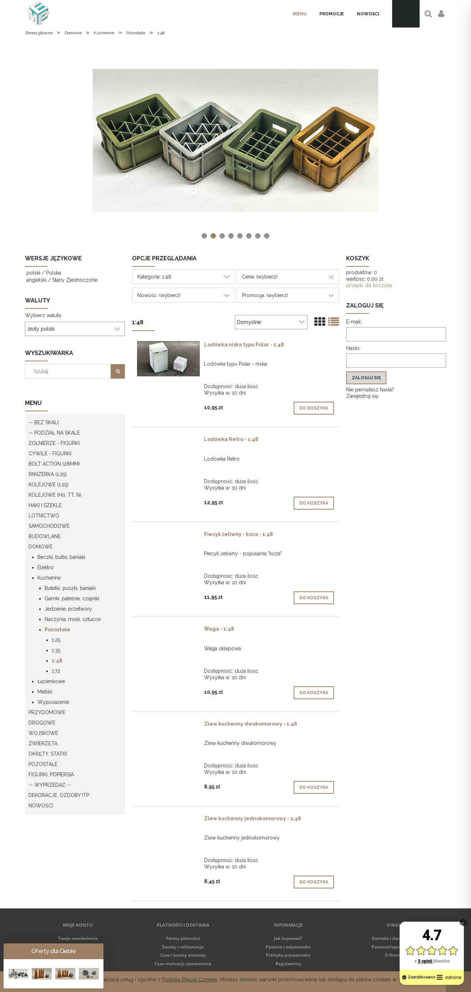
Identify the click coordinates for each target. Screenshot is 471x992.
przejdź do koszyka (369, 285)
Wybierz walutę (43, 315)
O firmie (393, 955)
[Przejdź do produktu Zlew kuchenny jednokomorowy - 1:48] (168, 820)
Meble (44, 692)
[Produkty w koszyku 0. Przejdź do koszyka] (406, 13)
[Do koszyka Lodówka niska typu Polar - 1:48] (314, 408)
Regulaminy (288, 964)
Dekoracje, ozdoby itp (59, 795)
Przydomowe (47, 712)
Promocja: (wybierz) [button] (265, 295)
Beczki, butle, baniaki (61, 557)
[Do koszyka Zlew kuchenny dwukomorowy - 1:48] (314, 787)
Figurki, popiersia (51, 774)
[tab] (204, 236)
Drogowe (42, 723)
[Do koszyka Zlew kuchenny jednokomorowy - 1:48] (314, 882)
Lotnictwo (44, 515)
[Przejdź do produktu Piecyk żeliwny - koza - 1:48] (168, 536)
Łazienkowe (51, 681)
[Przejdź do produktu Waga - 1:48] (168, 630)
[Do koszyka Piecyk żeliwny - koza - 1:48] (314, 597)
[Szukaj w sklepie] (69, 371)
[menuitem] (299, 14)
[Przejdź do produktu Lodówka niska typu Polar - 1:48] (168, 358)
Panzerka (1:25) (48, 474)
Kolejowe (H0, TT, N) (55, 495)
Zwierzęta (43, 743)
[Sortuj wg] (271, 322)
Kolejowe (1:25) (49, 484)
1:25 (56, 640)
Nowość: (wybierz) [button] (159, 295)
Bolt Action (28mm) (54, 464)
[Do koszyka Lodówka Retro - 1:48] (314, 503)
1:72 (56, 671)
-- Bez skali (44, 422)
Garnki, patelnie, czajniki (72, 598)
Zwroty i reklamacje (183, 947)
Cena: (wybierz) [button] (260, 277)
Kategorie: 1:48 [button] (154, 277)
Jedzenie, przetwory (68, 609)
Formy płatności (183, 938)
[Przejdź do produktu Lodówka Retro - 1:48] (168, 441)
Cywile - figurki (50, 453)
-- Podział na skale (54, 433)
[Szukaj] (118, 371)
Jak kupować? (288, 938)
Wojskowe (43, 733)
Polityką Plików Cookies (189, 979)
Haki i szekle (45, 505)
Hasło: (353, 348)
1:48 (57, 660)
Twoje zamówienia (77, 938)
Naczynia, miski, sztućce (73, 619)
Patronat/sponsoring (393, 947)
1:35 (56, 650)
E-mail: (354, 322)
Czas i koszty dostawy (183, 955)
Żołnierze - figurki (54, 443)
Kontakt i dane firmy (393, 938)
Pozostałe (57, 629)
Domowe (40, 547)
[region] (235, 140)
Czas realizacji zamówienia (183, 964)
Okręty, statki (48, 754)
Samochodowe (49, 526)
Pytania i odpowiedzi (288, 947)
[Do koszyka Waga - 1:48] (314, 692)
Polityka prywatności (288, 955)
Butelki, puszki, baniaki (70, 588)
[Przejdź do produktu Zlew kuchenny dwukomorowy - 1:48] (168, 725)
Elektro (45, 567)
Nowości (41, 805)
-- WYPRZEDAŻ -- (50, 785)
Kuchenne (49, 578)
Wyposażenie (53, 702)
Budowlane (45, 536)
